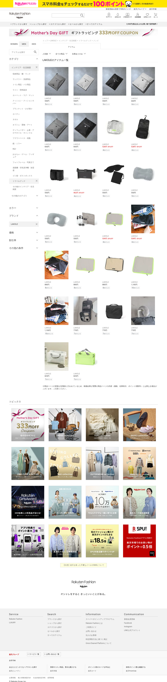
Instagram (128, 624)
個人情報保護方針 (24, 675)
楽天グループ (139, 9)
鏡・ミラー (17, 144)
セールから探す (53, 628)
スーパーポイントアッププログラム (100, 616)
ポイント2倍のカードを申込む (99, 664)
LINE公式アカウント (132, 628)
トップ (45, 41)
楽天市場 (152, 9)
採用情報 (50, 675)
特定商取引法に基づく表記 (96, 637)
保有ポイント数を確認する (136, 664)
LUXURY (12, 620)
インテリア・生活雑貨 (21, 67)
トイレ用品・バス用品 (22, 85)
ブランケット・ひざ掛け (22, 109)
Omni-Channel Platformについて (98, 641)
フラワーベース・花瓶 (22, 138)
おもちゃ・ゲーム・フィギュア (23, 155)
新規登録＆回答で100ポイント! (118, 9)
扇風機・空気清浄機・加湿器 (23, 169)
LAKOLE (53, 41)
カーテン (16, 114)
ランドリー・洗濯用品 (22, 79)
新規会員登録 (129, 616)
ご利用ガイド (91, 624)
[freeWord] (24, 52)
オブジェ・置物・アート (22, 125)
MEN (24, 44)
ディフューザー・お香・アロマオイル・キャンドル (23, 131)
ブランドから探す (54, 616)
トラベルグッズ (19, 181)
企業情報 (12, 675)
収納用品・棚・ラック (22, 74)
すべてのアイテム (54, 633)
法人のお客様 (91, 633)
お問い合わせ (91, 628)
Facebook (128, 620)
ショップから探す (54, 620)
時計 (14, 149)
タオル (15, 119)
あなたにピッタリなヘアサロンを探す (23, 664)
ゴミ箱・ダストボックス (22, 176)
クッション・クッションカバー (23, 102)
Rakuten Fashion (15, 616)
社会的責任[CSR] (39, 675)
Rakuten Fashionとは (94, 620)
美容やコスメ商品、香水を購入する (63, 664)
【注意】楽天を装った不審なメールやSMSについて (83, 562)
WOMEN (14, 44)
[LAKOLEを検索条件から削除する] (36, 224)
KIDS (34, 44)
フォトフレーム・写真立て (23, 162)
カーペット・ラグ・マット (23, 95)
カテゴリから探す (54, 624)
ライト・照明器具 (20, 90)
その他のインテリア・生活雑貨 (23, 188)
